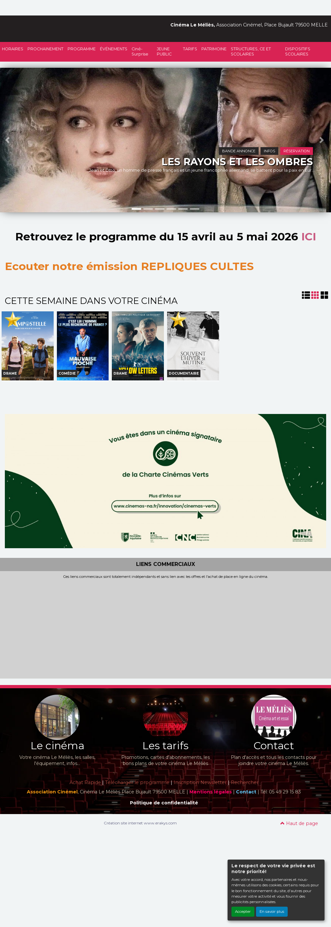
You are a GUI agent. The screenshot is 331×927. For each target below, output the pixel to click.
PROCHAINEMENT (45, 48)
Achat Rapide (85, 782)
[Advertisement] (165, 627)
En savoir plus (272, 911)
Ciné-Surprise (140, 51)
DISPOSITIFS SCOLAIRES (297, 51)
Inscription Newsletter (200, 782)
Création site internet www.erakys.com (140, 823)
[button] (8, 140)
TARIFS (190, 48)
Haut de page (299, 823)
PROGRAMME (82, 48)
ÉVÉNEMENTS (113, 48)
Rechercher (245, 782)
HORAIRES (12, 48)
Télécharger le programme (137, 782)
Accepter (243, 911)
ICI (308, 236)
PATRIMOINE (214, 48)
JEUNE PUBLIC (164, 51)
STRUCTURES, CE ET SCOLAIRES (251, 51)
